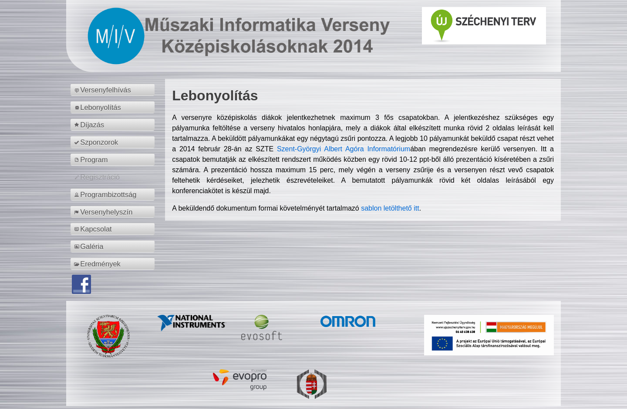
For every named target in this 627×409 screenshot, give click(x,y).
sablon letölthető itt (390, 208)
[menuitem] (113, 90)
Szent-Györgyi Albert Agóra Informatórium (343, 149)
